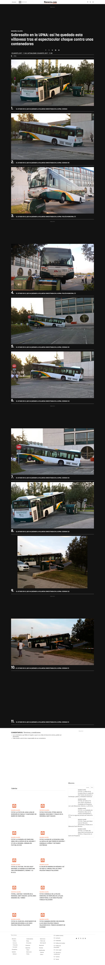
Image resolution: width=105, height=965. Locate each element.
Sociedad (15, 947)
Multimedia (42, 950)
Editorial (14, 954)
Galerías (14, 788)
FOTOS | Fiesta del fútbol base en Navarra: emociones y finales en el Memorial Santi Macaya (51, 814)
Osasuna (28, 945)
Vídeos (41, 954)
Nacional (41, 945)
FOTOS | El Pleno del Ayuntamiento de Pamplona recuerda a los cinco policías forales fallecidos (23, 923)
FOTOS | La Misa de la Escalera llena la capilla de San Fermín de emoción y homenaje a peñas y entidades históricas (80, 794)
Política (14, 941)
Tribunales (15, 945)
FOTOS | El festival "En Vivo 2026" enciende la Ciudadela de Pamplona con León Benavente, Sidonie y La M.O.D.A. (80, 803)
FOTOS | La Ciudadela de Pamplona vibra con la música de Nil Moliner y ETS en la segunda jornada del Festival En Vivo (80, 813)
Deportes (28, 948)
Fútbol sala (42, 941)
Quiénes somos (59, 935)
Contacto (57, 938)
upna (15, 56)
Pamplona (14, 949)
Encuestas (28, 943)
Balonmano (42, 938)
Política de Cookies (60, 943)
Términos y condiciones (32, 733)
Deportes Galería (82, 819)
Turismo (57, 956)
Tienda (57, 959)
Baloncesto (29, 952)
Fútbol (27, 950)
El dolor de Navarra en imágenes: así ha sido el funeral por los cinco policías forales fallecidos (51, 868)
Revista (41, 948)
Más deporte (43, 943)
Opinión (14, 952)
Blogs (27, 941)
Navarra (14, 939)
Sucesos (15, 943)
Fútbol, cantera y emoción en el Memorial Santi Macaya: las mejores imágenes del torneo (23, 896)
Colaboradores (29, 938)
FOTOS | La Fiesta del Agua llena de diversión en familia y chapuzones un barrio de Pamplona (23, 814)
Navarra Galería (82, 789)
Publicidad (58, 940)
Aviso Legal (58, 950)
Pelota (27, 954)
